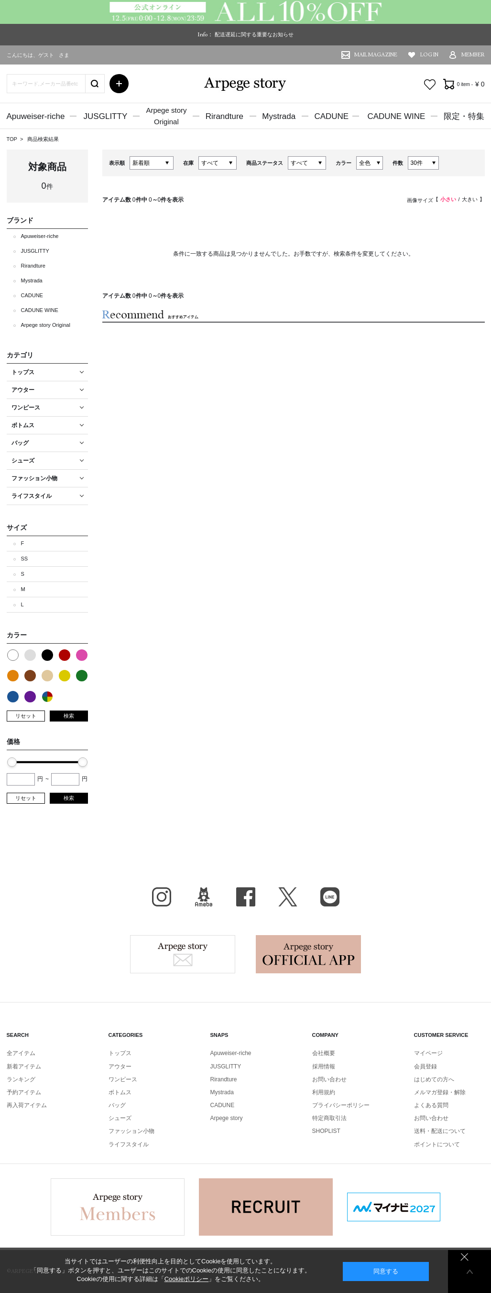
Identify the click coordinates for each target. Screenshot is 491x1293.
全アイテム (21, 1053)
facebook (245, 896)
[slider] (12, 762)
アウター (120, 1066)
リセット (25, 716)
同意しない (464, 1257)
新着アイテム (24, 1066)
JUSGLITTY (106, 116)
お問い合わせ (329, 1079)
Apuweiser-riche (36, 116)
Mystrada (278, 116)
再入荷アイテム (27, 1105)
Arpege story (182, 954)
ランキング (21, 1079)
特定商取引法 (329, 1118)
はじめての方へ (434, 1079)
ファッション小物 (131, 1131)
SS (24, 558)
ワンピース (123, 1079)
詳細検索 (119, 83)
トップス (120, 1053)
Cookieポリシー (186, 1278)
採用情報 (323, 1066)
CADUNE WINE (396, 116)
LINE (329, 896)
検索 (69, 716)
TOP (12, 139)
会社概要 (323, 1053)
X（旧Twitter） (287, 896)
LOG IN (429, 54)
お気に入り (430, 84)
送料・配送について (440, 1131)
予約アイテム (24, 1092)
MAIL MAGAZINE (375, 54)
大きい (470, 199)
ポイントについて (437, 1144)
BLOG (203, 896)
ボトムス (120, 1092)
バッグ (117, 1105)
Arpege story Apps (308, 954)
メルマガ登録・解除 (440, 1092)
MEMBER (473, 54)
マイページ (428, 1053)
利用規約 (323, 1092)
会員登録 (425, 1066)
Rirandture (224, 116)
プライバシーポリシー (341, 1105)
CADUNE (331, 116)
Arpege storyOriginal (166, 116)
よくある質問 (431, 1105)
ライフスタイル (129, 1144)
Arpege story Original (45, 325)
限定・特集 (464, 116)
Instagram (161, 896)
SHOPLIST (326, 1131)
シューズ (120, 1118)
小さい (448, 199)
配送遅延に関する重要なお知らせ (254, 34)
